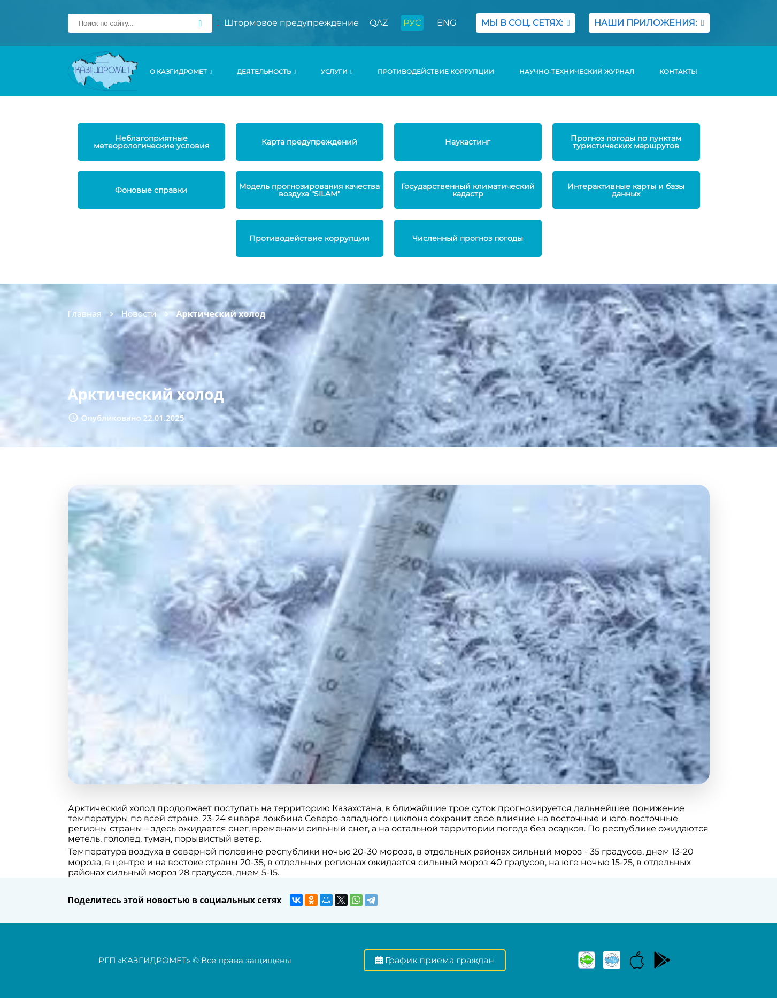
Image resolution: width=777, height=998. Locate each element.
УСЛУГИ (336, 71)
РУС (412, 23)
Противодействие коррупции (436, 71)
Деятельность (266, 71)
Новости (139, 314)
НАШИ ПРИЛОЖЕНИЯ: (649, 23)
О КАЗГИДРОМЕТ (181, 71)
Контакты (678, 71)
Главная (85, 314)
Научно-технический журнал (576, 71)
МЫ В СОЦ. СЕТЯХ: (525, 23)
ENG (446, 23)
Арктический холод (221, 314)
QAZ (379, 23)
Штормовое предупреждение (288, 23)
